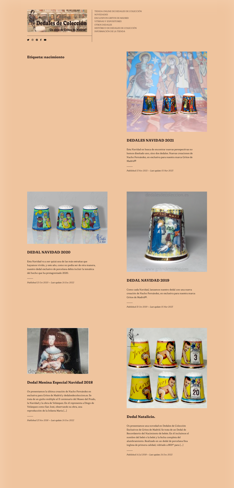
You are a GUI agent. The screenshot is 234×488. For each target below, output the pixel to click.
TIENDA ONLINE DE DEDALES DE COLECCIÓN (118, 11)
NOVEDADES (101, 14)
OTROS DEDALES (103, 24)
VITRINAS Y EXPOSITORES (108, 21)
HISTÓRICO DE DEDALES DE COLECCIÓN (115, 28)
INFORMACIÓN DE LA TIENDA (109, 31)
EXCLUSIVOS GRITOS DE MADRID (111, 18)
